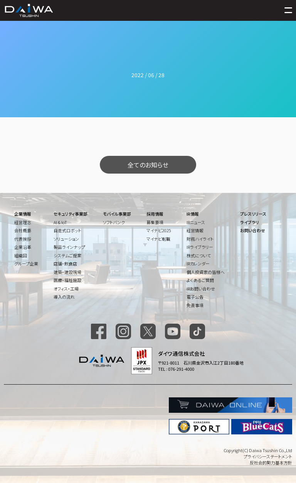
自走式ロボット (67, 230)
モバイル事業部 (117, 214)
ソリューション (66, 239)
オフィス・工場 (66, 288)
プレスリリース (253, 214)
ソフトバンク (114, 222)
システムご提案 (67, 255)
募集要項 (154, 222)
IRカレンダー (198, 263)
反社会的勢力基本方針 (271, 462)
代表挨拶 (22, 239)
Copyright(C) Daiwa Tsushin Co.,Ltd (258, 450)
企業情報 (22, 214)
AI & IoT (60, 222)
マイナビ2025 (158, 230)
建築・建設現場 (67, 272)
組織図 (20, 255)
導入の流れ (64, 297)
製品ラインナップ (69, 247)
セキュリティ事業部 (70, 214)
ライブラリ (249, 222)
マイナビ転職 (158, 239)
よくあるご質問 (200, 280)
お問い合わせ (252, 230)
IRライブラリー (200, 247)
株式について (199, 255)
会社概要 (22, 230)
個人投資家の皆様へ (206, 272)
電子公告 (195, 297)
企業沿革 (22, 247)
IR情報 (193, 214)
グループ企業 (26, 263)
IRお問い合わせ (201, 288)
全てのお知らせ (148, 164)
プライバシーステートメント (268, 456)
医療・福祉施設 (67, 280)
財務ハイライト (200, 239)
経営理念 (22, 222)
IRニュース (196, 222)
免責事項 (195, 305)
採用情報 (154, 214)
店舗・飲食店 (65, 263)
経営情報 (195, 230)
